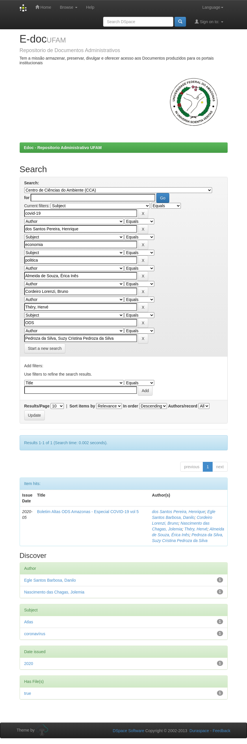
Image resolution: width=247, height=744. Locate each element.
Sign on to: (209, 21)
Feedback (221, 730)
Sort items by (82, 406)
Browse (68, 7)
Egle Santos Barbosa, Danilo (50, 580)
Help (90, 7)
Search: (31, 183)
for (27, 197)
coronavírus (34, 633)
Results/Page (37, 406)
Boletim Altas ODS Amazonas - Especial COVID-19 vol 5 (88, 511)
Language (212, 7)
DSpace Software (128, 730)
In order (130, 406)
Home (43, 7)
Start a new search (45, 348)
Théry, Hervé (195, 529)
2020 (28, 663)
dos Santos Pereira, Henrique (178, 511)
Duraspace (199, 730)
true (27, 693)
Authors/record (182, 406)
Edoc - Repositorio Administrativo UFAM (63, 147)
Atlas (28, 622)
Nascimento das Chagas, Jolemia (54, 592)
